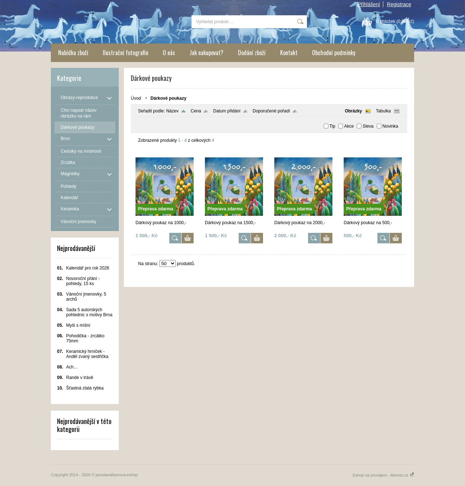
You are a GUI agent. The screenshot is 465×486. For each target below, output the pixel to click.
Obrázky (353, 111)
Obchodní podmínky (333, 52)
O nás (169, 52)
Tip (332, 126)
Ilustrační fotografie (125, 52)
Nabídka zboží (73, 52)
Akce (349, 126)
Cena (196, 111)
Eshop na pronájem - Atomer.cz (383, 475)
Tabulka (383, 111)
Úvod (136, 98)
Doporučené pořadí (271, 111)
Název (172, 111)
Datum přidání (226, 111)
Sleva (368, 126)
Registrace (399, 4)
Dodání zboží (252, 52)
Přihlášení (368, 4)
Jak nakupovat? (206, 52)
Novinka (390, 126)
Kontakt (289, 52)
